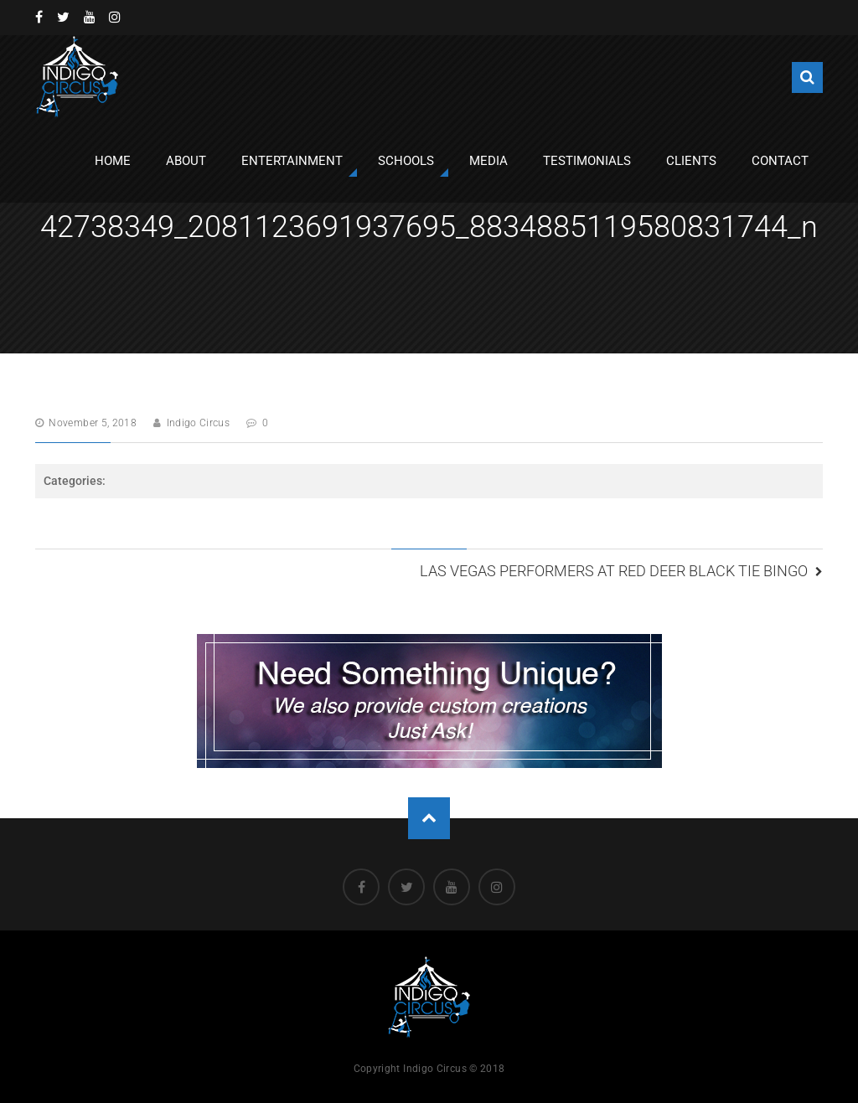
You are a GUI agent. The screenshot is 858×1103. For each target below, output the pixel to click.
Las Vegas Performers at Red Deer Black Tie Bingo (614, 571)
